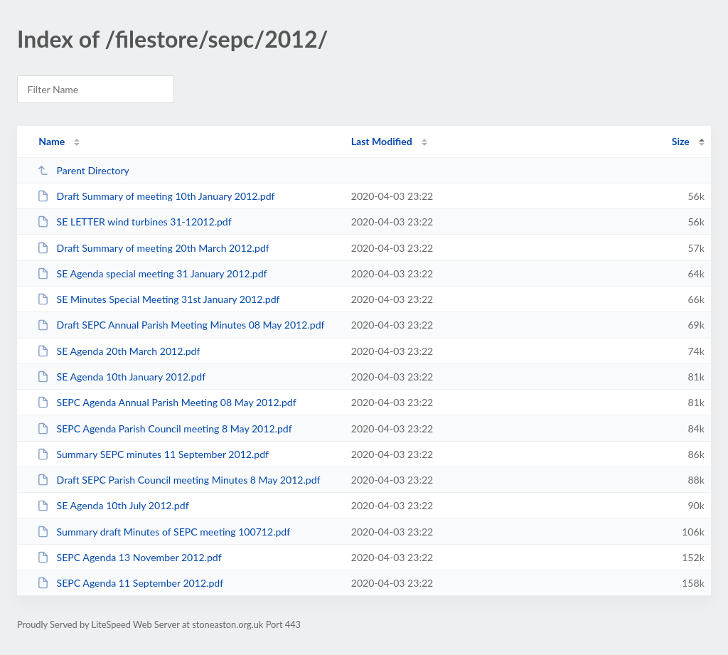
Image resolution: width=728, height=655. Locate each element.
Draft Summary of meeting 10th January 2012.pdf (155, 196)
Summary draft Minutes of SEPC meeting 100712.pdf (163, 532)
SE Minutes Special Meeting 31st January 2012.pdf (158, 299)
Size (681, 141)
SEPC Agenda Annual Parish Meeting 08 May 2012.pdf (166, 402)
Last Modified (381, 141)
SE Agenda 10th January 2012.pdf (121, 377)
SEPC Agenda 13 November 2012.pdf (129, 557)
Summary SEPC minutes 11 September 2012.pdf (153, 454)
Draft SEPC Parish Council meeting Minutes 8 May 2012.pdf (178, 480)
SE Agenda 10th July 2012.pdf (112, 505)
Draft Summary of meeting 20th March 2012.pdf (153, 248)
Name (51, 141)
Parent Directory (83, 170)
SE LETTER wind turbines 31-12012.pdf (134, 221)
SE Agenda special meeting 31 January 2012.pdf (152, 273)
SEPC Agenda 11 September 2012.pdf (130, 583)
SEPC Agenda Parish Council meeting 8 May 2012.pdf (164, 428)
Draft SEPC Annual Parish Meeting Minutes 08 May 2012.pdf (180, 325)
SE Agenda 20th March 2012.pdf (118, 351)
